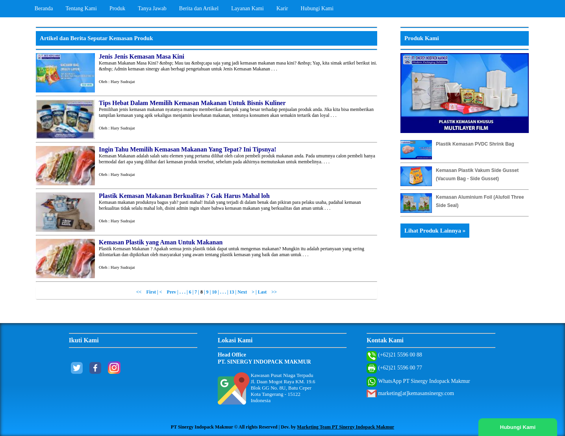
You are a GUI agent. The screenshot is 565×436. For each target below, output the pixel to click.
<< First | (147, 292)
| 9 (206, 292)
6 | (192, 292)
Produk (117, 8)
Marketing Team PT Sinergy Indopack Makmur (345, 427)
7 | (197, 292)
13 (232, 292)
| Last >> (266, 292)
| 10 (214, 292)
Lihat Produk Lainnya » (434, 230)
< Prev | (169, 292)
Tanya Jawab (152, 8)
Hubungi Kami (317, 8)
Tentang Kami (81, 8)
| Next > (244, 292)
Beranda (44, 8)
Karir (282, 8)
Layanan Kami (247, 8)
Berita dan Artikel (199, 8)
